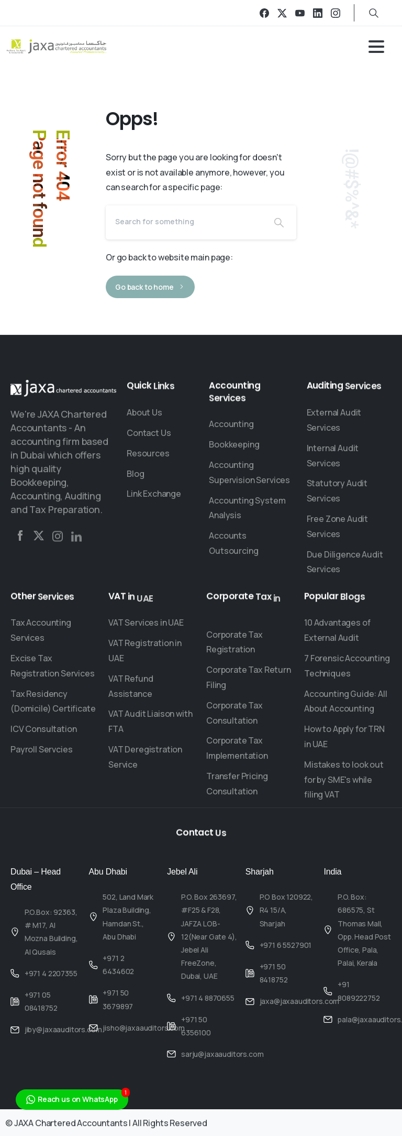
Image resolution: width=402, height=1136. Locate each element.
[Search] (184, 221)
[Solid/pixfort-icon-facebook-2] (19, 539)
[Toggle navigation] (376, 46)
